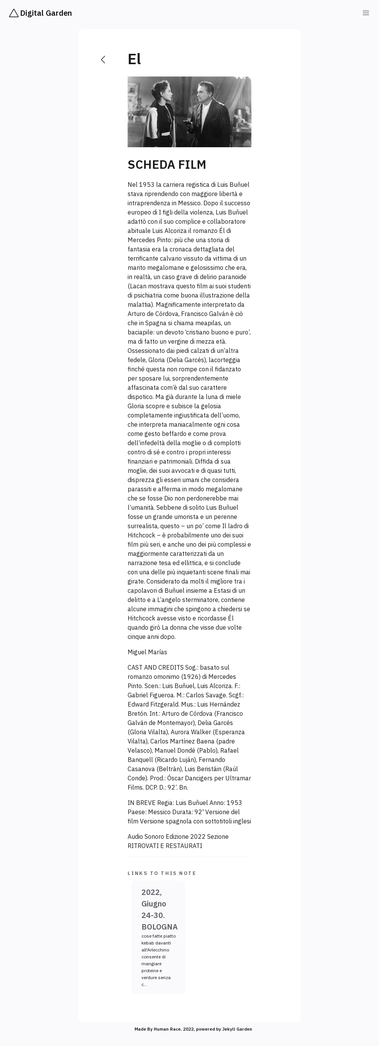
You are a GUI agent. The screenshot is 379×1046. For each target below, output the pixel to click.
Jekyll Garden (237, 1029)
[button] (366, 13)
